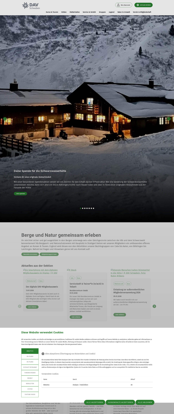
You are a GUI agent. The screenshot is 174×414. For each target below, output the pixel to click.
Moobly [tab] (29, 378)
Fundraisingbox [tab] (29, 373)
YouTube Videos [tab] (30, 394)
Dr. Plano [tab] (30, 356)
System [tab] (30, 389)
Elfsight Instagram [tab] (30, 367)
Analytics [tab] (30, 351)
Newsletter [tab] (30, 383)
